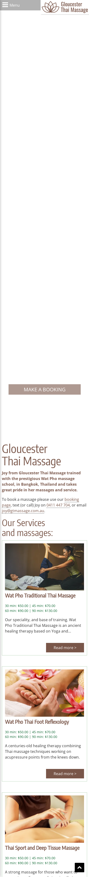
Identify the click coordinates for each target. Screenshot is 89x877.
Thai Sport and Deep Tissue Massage (42, 847)
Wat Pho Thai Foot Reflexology (37, 721)
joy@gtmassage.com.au (23, 510)
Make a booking (45, 389)
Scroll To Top (79, 867)
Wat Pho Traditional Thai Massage (40, 595)
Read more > (65, 647)
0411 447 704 (58, 505)
